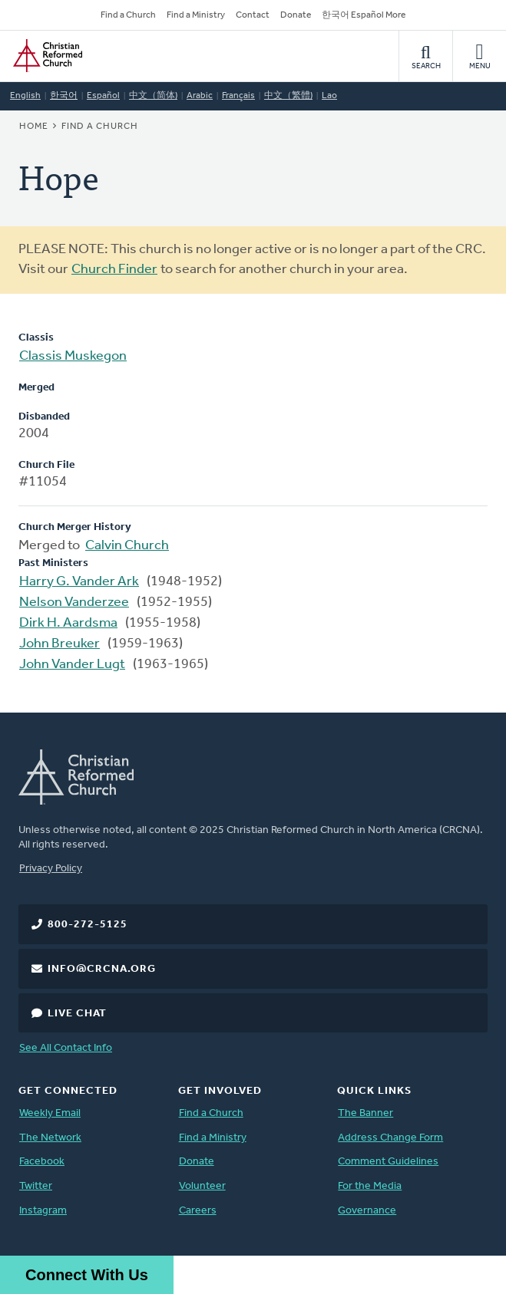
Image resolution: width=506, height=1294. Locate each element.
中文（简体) (153, 95)
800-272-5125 (87, 924)
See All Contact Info (65, 1048)
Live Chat (77, 1013)
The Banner (365, 1113)
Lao (329, 95)
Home (33, 126)
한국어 (64, 95)
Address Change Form (390, 1138)
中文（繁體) (288, 95)
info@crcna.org (102, 969)
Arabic (200, 95)
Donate (295, 15)
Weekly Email (50, 1113)
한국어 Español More (363, 15)
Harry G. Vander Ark (79, 582)
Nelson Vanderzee (74, 602)
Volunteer (202, 1186)
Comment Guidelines (388, 1161)
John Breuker (59, 644)
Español (103, 95)
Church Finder (114, 269)
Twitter (35, 1186)
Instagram (43, 1211)
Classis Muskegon (73, 356)
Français (238, 95)
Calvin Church (127, 545)
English (25, 95)
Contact (253, 15)
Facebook (41, 1161)
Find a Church (128, 15)
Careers (198, 1211)
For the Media (370, 1186)
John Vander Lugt (72, 664)
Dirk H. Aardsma (68, 623)
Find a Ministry (196, 15)
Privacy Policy (50, 868)
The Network (50, 1138)
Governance (367, 1211)
